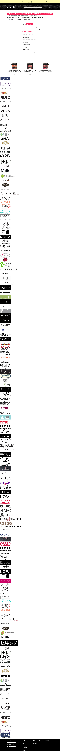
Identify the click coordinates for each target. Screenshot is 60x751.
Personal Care (51, 10)
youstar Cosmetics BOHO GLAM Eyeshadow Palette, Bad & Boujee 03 (45, 71)
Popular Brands (9, 10)
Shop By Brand (13, 15)
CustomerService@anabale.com (12, 749)
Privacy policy (34, 743)
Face (15, 10)
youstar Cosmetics (17, 15)
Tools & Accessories (32, 10)
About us (48, 4)
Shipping (33, 745)
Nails (25, 10)
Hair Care (45, 10)
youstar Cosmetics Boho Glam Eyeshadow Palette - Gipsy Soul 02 (30, 71)
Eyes (18, 10)
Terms (33, 746)
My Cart (33, 748)
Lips (21, 10)
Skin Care (39, 10)
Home (7, 15)
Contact (51, 4)
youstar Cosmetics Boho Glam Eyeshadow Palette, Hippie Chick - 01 (14, 71)
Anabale (11, 7)
